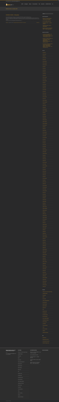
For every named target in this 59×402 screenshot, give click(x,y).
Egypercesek (44, 307)
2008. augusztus (45, 210)
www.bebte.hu (9, 354)
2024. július (44, 66)
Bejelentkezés (44, 337)
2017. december (45, 132)
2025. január (44, 59)
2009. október (44, 201)
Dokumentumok (45, 302)
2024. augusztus (45, 64)
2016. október (44, 151)
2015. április (44, 169)
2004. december (45, 249)
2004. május (44, 258)
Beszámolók (15, 22)
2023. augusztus (45, 80)
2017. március (44, 144)
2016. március (44, 158)
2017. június (44, 139)
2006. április (44, 231)
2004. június (44, 256)
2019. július (44, 112)
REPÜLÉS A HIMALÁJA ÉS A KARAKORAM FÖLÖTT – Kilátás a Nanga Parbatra (35, 363)
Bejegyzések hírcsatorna (46, 339)
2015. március (44, 171)
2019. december (45, 109)
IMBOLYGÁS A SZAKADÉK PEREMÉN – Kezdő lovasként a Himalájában (35, 352)
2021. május (44, 98)
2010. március (44, 199)
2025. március (44, 57)
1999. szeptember (45, 277)
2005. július (44, 238)
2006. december (45, 224)
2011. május (44, 194)
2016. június (44, 155)
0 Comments (24, 22)
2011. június (44, 192)
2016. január (44, 160)
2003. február (44, 263)
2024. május (44, 70)
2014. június (44, 176)
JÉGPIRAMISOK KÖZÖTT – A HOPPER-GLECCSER (34, 357)
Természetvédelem (45, 325)
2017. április (44, 142)
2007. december (45, 215)
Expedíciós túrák (19, 22)
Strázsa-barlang (45, 321)
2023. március (44, 84)
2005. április (44, 242)
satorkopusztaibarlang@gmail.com (11, 353)
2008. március (44, 213)
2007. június (44, 222)
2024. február (44, 73)
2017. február (44, 146)
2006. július (44, 229)
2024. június (44, 68)
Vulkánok (44, 330)
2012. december (45, 185)
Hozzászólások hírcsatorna (46, 341)
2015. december (45, 162)
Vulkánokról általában (45, 332)
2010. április (44, 197)
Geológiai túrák (20, 375)
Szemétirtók (44, 323)
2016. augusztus (45, 153)
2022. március (44, 93)
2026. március (44, 54)
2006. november (45, 226)
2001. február (44, 272)
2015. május (44, 167)
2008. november (45, 206)
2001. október (44, 268)
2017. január (44, 148)
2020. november (45, 100)
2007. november (45, 217)
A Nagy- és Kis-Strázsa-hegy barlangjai (47, 291)
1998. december (45, 281)
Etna (43, 309)
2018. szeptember (45, 123)
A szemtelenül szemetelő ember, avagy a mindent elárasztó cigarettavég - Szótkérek (48, 44)
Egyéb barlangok (20, 365)
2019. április (44, 114)
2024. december (45, 61)
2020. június (44, 103)
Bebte (7, 22)
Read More (38, 22)
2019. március (44, 116)
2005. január (44, 247)
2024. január (44, 75)
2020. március (44, 105)
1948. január (44, 286)
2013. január (44, 183)
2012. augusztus (45, 187)
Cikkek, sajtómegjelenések (46, 300)
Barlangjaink (44, 295)
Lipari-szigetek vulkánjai (46, 318)
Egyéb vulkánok (45, 305)
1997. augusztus (45, 284)
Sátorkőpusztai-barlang (21, 383)
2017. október (44, 135)
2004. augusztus (45, 254)
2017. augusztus (45, 137)
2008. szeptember (45, 208)
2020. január (44, 107)
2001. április (44, 270)
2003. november (45, 261)
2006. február (44, 233)
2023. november (45, 77)
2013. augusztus (45, 178)
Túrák (21, 22)
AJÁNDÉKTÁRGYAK (45, 293)
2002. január (44, 265)
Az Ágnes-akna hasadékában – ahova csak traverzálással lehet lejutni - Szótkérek (47, 35)
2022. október (44, 89)
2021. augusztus (45, 96)
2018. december (45, 119)
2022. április (44, 91)
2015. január (44, 174)
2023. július (44, 82)
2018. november (45, 121)
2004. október (44, 252)
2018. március (44, 130)
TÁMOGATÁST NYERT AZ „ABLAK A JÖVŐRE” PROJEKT (35, 360)
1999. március (44, 279)
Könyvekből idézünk (45, 314)
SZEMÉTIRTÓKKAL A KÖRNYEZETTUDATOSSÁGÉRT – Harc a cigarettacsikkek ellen (47, 41)
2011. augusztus (45, 190)
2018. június (44, 128)
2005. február (44, 245)
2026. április (44, 52)
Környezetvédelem (45, 316)
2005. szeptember (45, 236)
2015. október (44, 164)
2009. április (44, 203)
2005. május (44, 240)
